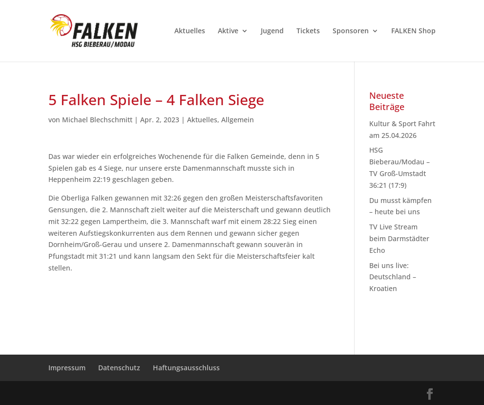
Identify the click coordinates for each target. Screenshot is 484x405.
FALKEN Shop (413, 31)
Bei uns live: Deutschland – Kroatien (392, 277)
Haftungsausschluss (186, 367)
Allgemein (237, 119)
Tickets (308, 31)
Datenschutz (119, 367)
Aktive (228, 31)
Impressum (66, 367)
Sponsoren (351, 31)
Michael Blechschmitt (97, 119)
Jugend (272, 31)
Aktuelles (189, 31)
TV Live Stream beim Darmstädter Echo (399, 238)
